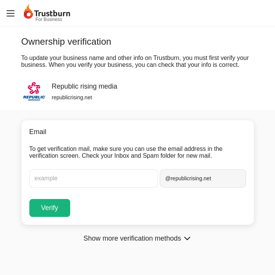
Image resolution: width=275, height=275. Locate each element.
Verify (49, 208)
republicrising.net (72, 97)
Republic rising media (84, 86)
